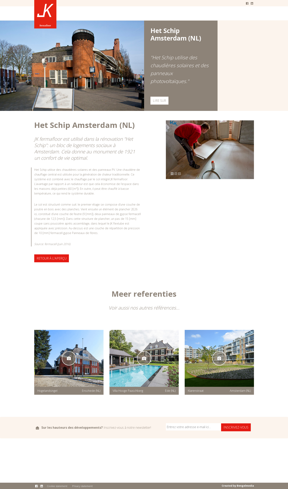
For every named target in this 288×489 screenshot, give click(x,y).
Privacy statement (82, 486)
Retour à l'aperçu (52, 258)
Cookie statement (57, 486)
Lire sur (159, 100)
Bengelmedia (245, 485)
